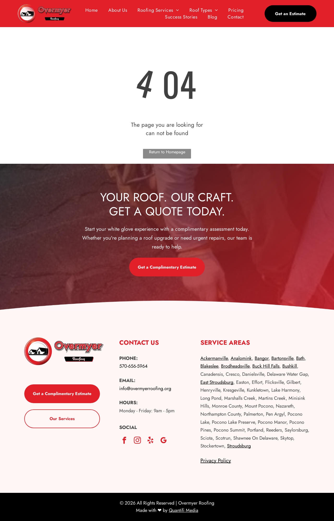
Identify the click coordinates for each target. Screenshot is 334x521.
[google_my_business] (163, 441)
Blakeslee (209, 366)
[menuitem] (91, 10)
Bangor (262, 358)
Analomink (241, 358)
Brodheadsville (235, 366)
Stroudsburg (239, 446)
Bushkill (289, 366)
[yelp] (150, 441)
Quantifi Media (183, 510)
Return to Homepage (167, 152)
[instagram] (137, 441)
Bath (300, 358)
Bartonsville (282, 358)
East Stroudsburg (216, 382)
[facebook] (124, 441)
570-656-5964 (133, 366)
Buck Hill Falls (265, 366)
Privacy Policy (215, 460)
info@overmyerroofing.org (145, 388)
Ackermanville (214, 358)
